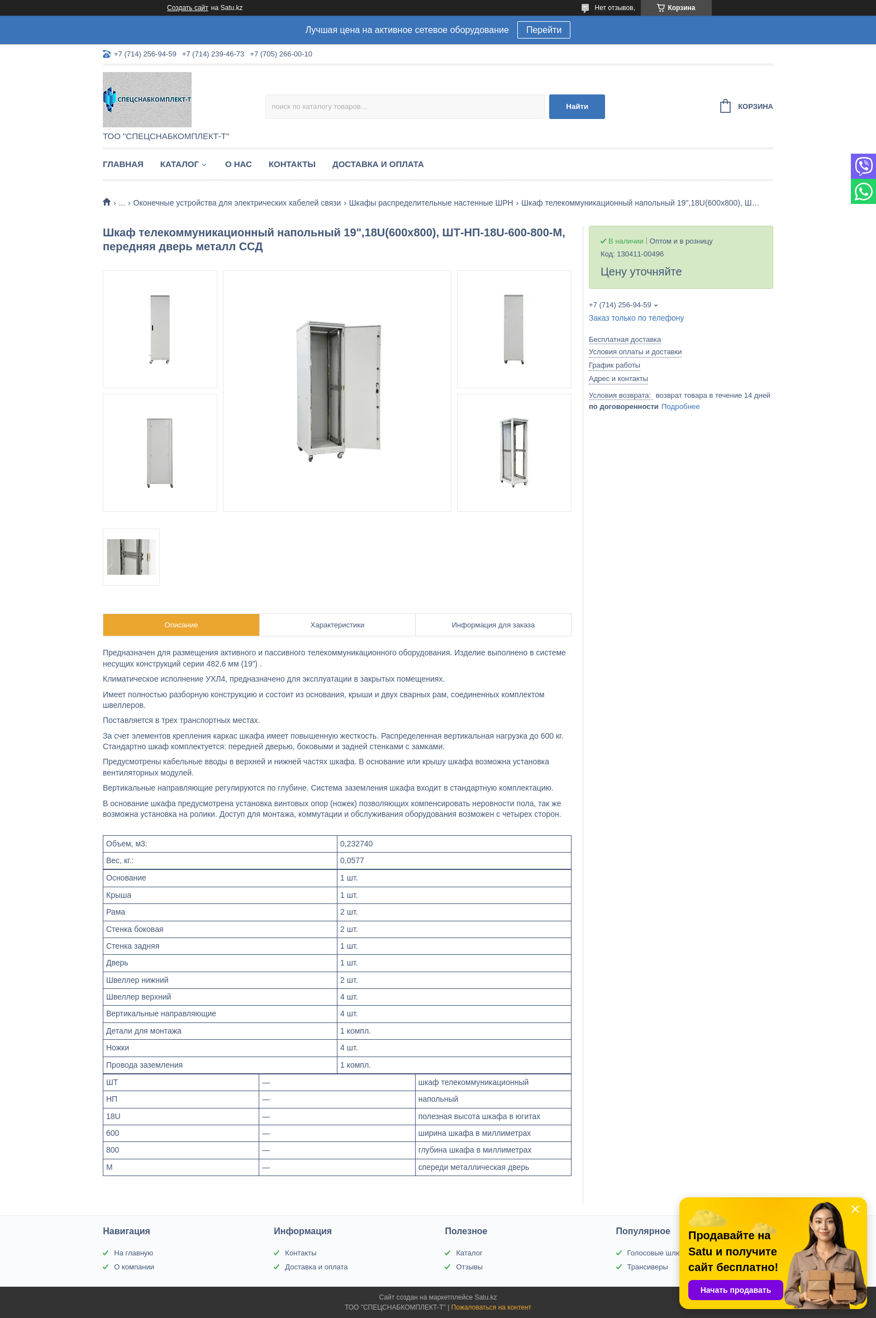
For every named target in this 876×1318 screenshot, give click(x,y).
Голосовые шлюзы (658, 1253)
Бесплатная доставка (625, 339)
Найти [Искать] (577, 106)
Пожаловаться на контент (491, 1307)
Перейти (543, 30)
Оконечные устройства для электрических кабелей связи (237, 202)
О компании (134, 1267)
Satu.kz (485, 1297)
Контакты (292, 164)
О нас (238, 164)
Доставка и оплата (378, 164)
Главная (123, 164)
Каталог (179, 164)
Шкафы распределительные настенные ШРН (431, 202)
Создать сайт (187, 8)
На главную (133, 1253)
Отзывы (469, 1267)
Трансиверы (647, 1267)
